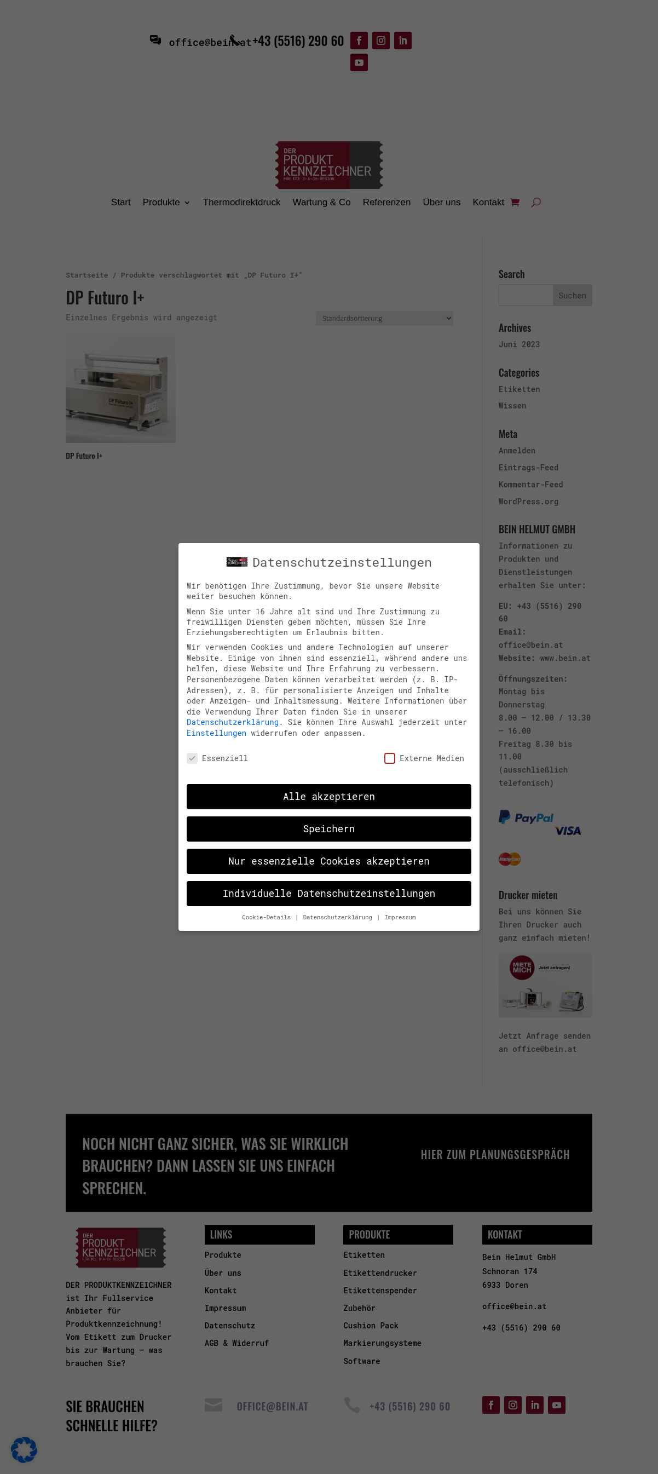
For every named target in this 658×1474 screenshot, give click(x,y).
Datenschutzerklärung (233, 714)
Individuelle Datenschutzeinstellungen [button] (329, 885)
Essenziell (217, 750)
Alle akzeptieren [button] (329, 788)
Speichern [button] (329, 821)
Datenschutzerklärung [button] (339, 909)
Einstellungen (216, 725)
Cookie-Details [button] (269, 909)
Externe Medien (424, 750)
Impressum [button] (400, 909)
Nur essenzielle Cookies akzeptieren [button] (329, 853)
